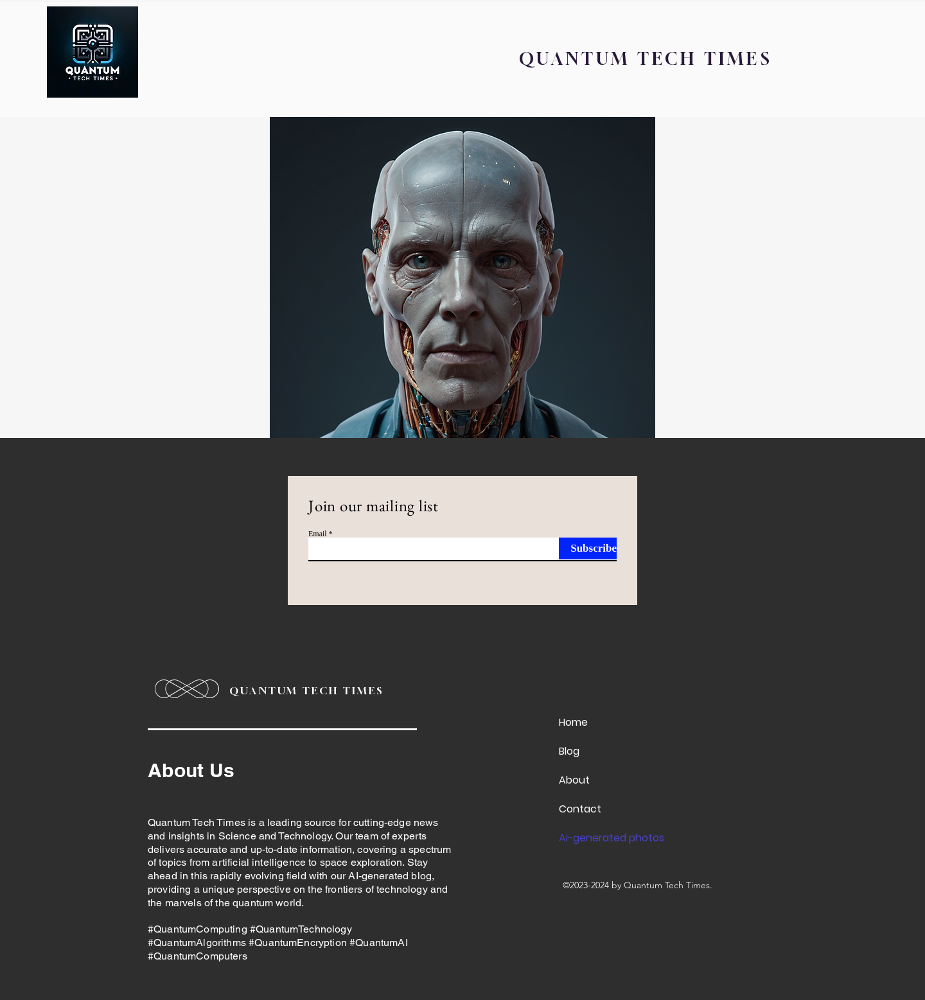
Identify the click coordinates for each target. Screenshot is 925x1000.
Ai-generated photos (601, 837)
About (574, 780)
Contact (580, 809)
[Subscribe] (588, 548)
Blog (569, 751)
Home (573, 722)
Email (317, 534)
